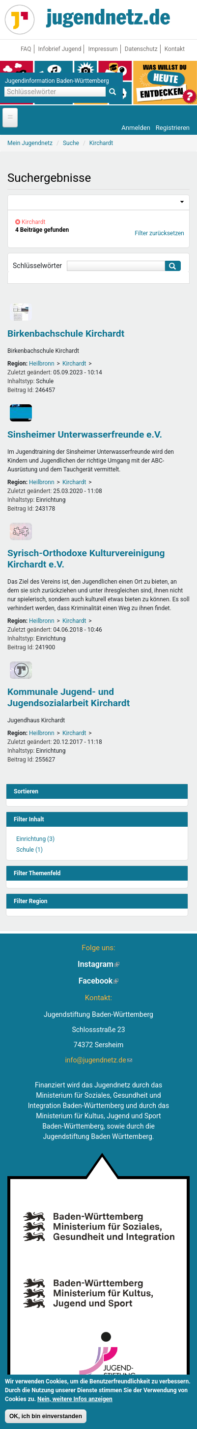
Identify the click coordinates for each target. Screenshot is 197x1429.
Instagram (98, 964)
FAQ (26, 49)
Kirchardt (74, 363)
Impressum (102, 49)
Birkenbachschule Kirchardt (65, 333)
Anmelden (135, 127)
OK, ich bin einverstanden (45, 1417)
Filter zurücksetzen (159, 233)
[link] (98, 202)
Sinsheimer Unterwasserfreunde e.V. (84, 434)
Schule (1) (29, 849)
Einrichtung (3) (35, 839)
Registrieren (173, 127)
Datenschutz (141, 49)
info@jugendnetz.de (98, 1060)
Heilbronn (42, 363)
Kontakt (175, 49)
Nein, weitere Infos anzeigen (75, 1400)
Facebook (99, 981)
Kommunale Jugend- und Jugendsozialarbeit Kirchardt (68, 697)
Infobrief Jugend (60, 49)
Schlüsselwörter (37, 266)
